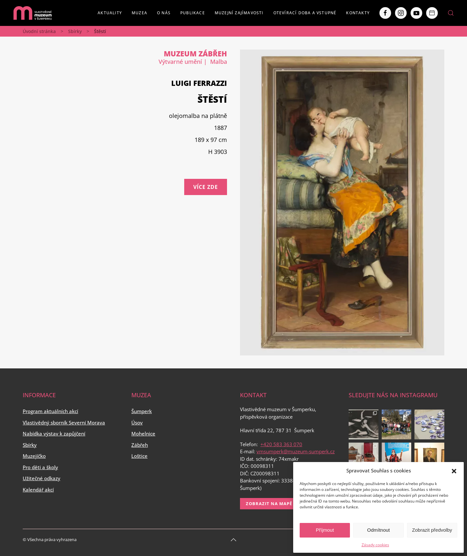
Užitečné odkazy (41, 478)
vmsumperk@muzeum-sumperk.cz (296, 451)
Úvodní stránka (39, 31)
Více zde (205, 187)
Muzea (139, 13)
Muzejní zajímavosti (239, 13)
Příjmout (325, 530)
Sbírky (75, 31)
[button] (454, 470)
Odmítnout (378, 530)
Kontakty (358, 13)
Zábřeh (139, 445)
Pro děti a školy (40, 467)
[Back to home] (32, 13)
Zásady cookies (375, 545)
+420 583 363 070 (281, 444)
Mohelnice (143, 433)
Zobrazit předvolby (432, 530)
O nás (164, 13)
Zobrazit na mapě (269, 503)
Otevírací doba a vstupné (305, 13)
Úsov (137, 422)
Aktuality (110, 13)
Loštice (139, 456)
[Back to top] (233, 540)
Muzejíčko (34, 456)
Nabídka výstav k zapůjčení (54, 433)
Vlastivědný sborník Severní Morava (64, 422)
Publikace (192, 13)
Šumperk (141, 411)
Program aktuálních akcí (50, 411)
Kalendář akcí (38, 489)
